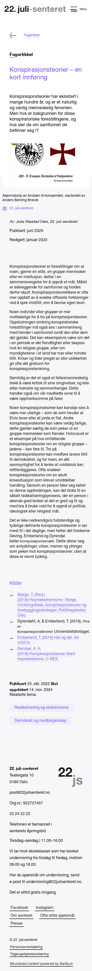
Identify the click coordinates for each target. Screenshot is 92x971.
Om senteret (21, 916)
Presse (17, 923)
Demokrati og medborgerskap (40, 721)
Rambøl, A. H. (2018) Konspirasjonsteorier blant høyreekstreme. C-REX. (46, 660)
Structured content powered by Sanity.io (41, 964)
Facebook (19, 908)
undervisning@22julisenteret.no (53, 882)
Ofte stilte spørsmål (57, 916)
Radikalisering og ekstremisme (41, 707)
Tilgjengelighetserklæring (29, 954)
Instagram (44, 908)
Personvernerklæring (26, 947)
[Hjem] (35, 10)
